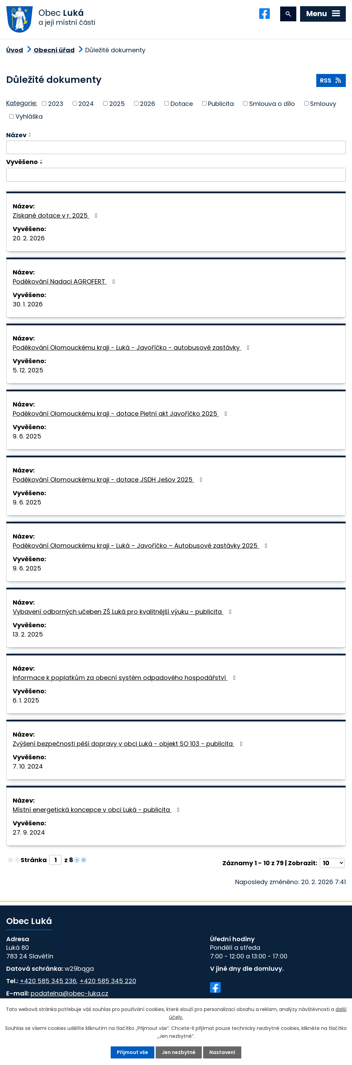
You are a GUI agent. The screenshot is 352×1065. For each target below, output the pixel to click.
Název (16, 135)
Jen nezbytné (179, 1052)
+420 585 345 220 (107, 981)
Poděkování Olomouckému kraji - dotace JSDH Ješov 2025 (109, 479)
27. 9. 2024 (29, 832)
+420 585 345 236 (48, 981)
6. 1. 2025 (26, 700)
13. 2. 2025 (28, 634)
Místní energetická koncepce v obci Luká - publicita (98, 809)
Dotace (181, 103)
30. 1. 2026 (28, 304)
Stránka (34, 860)
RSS (331, 80)
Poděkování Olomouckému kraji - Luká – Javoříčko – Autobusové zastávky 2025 (141, 545)
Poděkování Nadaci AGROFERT (65, 281)
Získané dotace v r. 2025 (56, 215)
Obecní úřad (54, 50)
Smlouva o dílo (272, 103)
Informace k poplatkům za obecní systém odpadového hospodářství (126, 677)
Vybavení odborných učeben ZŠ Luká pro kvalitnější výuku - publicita (123, 611)
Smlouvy (323, 103)
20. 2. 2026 (29, 238)
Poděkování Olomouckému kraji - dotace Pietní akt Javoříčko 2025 (121, 413)
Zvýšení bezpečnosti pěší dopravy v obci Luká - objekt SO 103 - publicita (129, 743)
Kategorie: (21, 103)
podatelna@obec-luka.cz (69, 993)
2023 (55, 103)
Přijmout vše (132, 1052)
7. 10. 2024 (28, 766)
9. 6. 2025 (27, 436)
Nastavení (222, 1052)
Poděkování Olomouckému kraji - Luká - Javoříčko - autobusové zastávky (132, 347)
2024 (86, 103)
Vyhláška (29, 116)
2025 (117, 103)
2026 (147, 103)
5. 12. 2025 (28, 370)
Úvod (14, 50)
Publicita (221, 103)
